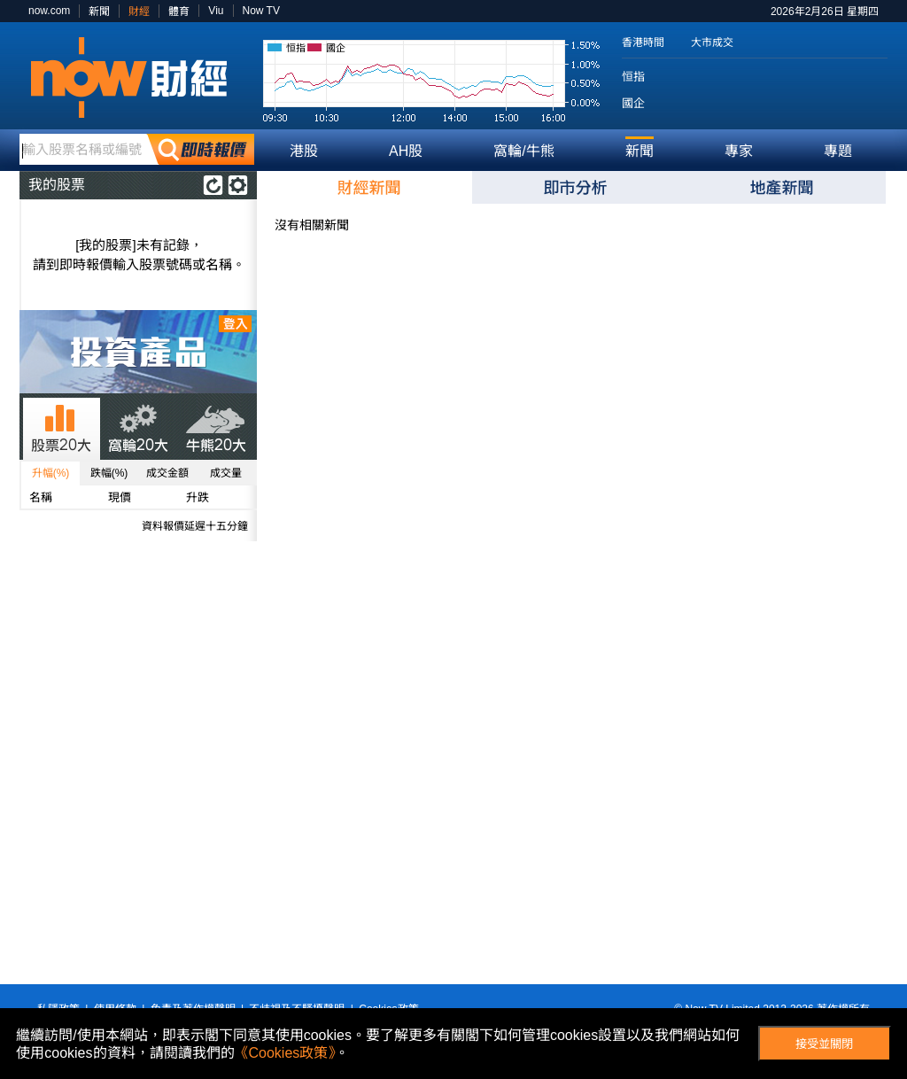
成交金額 (167, 473)
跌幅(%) (109, 473)
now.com (49, 10)
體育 (179, 11)
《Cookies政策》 (285, 1052)
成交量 (226, 473)
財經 (139, 11)
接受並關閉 (824, 1044)
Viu (215, 10)
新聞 (99, 11)
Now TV (261, 10)
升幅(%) (51, 473)
